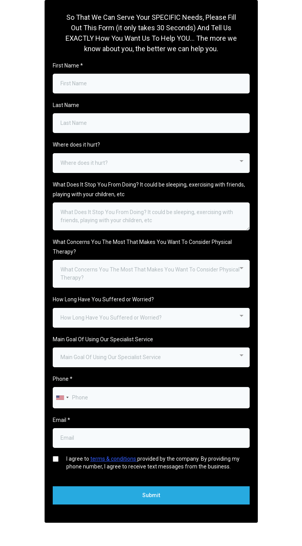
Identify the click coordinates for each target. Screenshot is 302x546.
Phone (62, 379)
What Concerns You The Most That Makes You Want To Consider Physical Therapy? (142, 247)
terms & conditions (113, 459)
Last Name (66, 105)
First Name (68, 65)
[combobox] (151, 163)
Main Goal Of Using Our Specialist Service (103, 339)
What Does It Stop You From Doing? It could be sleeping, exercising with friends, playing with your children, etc (149, 189)
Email (61, 420)
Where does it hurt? (76, 145)
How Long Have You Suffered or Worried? (103, 299)
